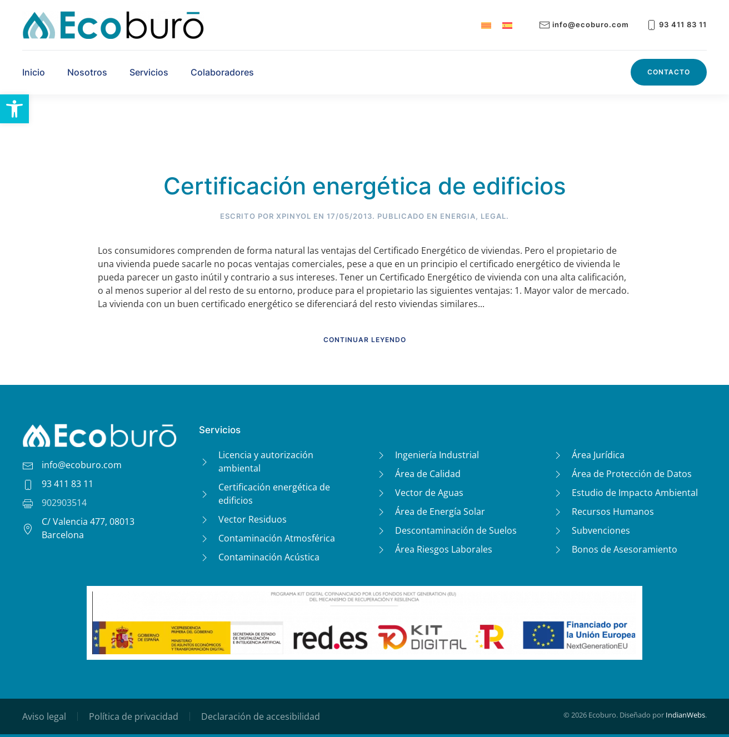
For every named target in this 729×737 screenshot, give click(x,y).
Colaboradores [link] (222, 72)
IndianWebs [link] (685, 715)
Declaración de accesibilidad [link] (260, 716)
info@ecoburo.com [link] (584, 24)
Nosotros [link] (87, 72)
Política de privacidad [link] (133, 716)
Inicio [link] (33, 72)
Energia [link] (458, 216)
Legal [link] (493, 216)
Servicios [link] (148, 72)
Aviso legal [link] (44, 716)
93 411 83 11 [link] (676, 24)
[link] (14, 108)
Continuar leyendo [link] (364, 339)
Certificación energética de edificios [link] (364, 186)
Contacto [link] (668, 72)
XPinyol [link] (293, 216)
